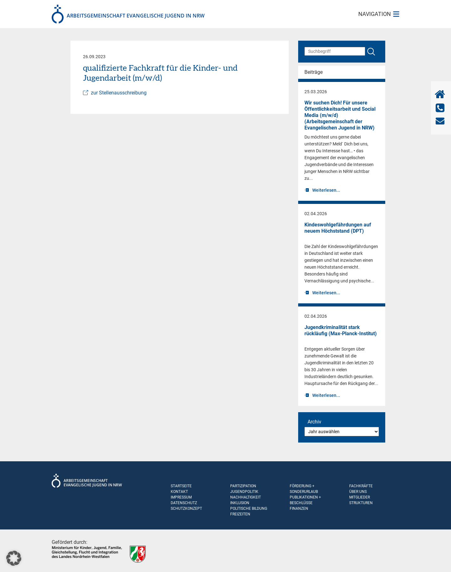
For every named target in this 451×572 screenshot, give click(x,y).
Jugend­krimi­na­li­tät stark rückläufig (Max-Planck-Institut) (340, 330)
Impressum (181, 497)
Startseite (181, 486)
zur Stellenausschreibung (119, 93)
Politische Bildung (248, 508)
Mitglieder (359, 497)
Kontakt (179, 491)
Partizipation (243, 486)
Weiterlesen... (326, 190)
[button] (14, 558)
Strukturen (361, 503)
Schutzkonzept (186, 508)
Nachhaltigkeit (245, 497)
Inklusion (239, 503)
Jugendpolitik (244, 491)
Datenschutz (184, 503)
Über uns (358, 491)
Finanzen (299, 508)
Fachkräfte (361, 486)
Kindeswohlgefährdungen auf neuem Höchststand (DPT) (337, 228)
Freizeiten (240, 514)
